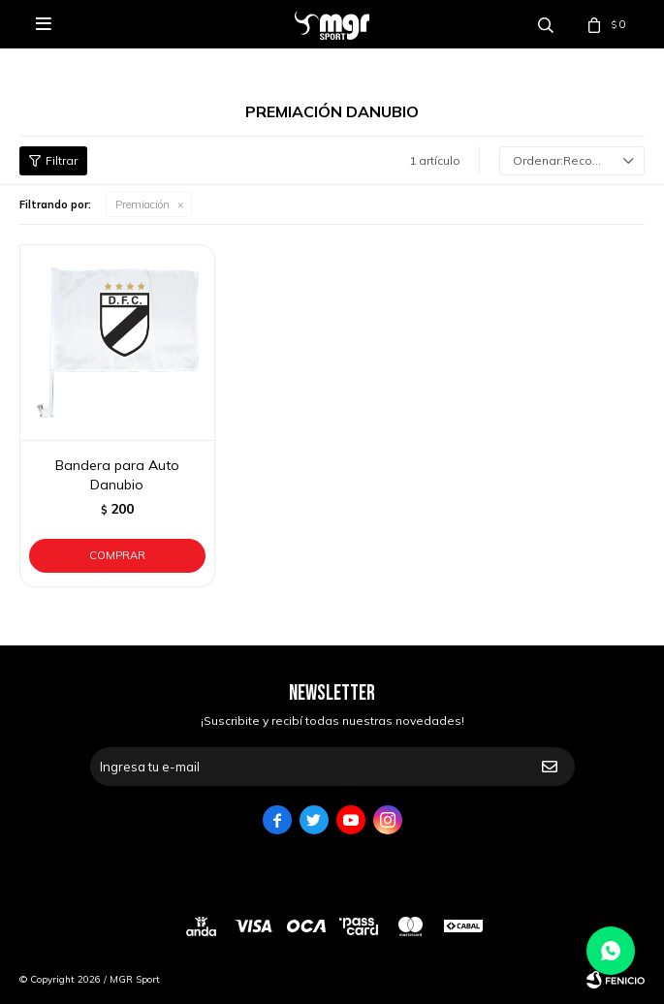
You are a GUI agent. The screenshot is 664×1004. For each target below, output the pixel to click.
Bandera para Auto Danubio (117, 474)
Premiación (142, 204)
